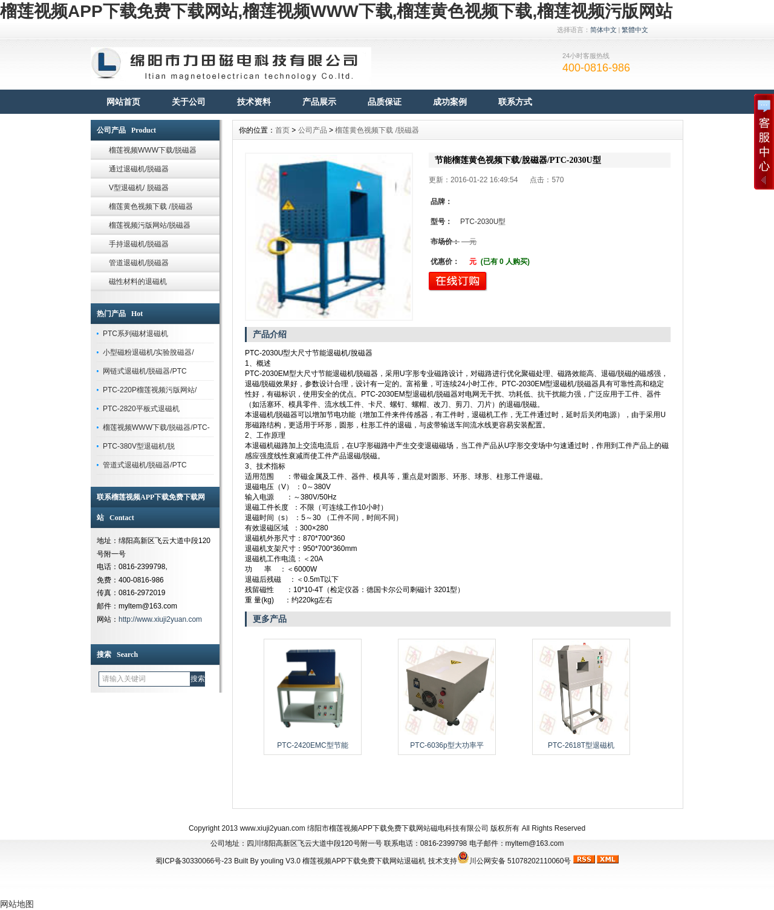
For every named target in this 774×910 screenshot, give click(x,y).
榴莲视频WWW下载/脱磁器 (153, 150)
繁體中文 (635, 29)
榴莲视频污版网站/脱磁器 (149, 225)
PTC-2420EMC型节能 (312, 745)
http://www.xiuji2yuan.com (160, 619)
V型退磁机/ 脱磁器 (139, 187)
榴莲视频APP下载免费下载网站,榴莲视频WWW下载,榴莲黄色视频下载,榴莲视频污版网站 (336, 11)
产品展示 (319, 102)
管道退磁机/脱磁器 (139, 263)
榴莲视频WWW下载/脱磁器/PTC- (156, 427)
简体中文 (603, 29)
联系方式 (515, 102)
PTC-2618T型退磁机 (581, 745)
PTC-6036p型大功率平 (446, 745)
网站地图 (17, 904)
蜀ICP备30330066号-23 (193, 861)
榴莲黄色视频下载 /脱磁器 (151, 206)
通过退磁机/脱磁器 (139, 169)
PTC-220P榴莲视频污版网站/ (150, 390)
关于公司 (189, 102)
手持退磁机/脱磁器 (139, 244)
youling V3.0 (281, 861)
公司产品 (312, 130)
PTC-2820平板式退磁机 (141, 408)
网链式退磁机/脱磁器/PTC (145, 371)
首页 (282, 130)
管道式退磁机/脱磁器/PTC (145, 465)
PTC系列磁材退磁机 (135, 333)
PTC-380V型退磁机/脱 (139, 446)
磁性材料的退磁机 (138, 281)
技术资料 (254, 102)
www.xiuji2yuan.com (272, 828)
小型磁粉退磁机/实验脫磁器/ (148, 352)
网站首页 (123, 102)
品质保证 (385, 102)
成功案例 (450, 102)
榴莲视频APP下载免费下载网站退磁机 (364, 861)
